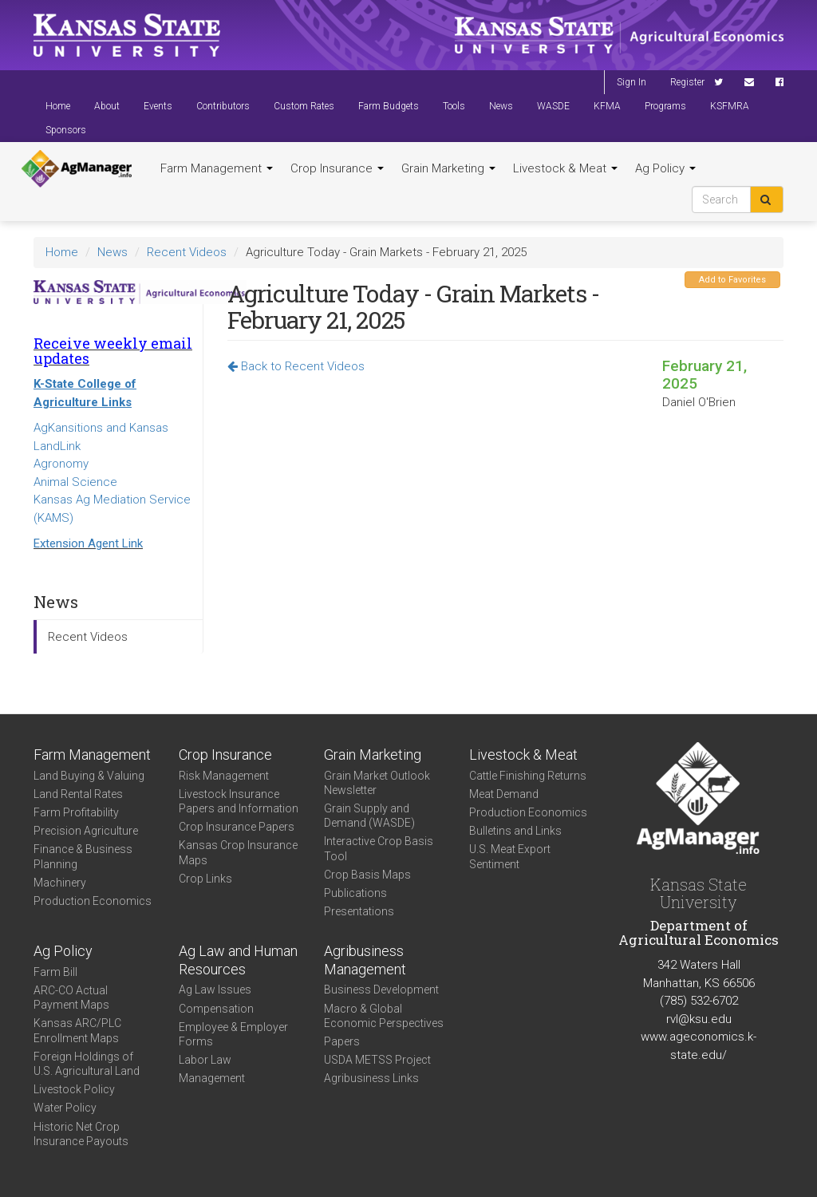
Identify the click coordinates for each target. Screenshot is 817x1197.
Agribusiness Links (371, 1078)
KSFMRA (729, 106)
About (107, 106)
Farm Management (216, 168)
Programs (665, 106)
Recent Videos (187, 252)
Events (158, 106)
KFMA (607, 106)
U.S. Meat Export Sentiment (510, 856)
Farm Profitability (76, 812)
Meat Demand (504, 794)
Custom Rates (304, 106)
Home (57, 106)
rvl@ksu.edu (699, 1019)
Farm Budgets (388, 106)
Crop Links (205, 878)
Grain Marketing (448, 168)
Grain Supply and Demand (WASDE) (369, 815)
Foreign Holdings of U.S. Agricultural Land (87, 1063)
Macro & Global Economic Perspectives (384, 1015)
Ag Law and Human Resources (238, 960)
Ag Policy (665, 168)
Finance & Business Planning (83, 856)
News (501, 106)
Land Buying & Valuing (89, 775)
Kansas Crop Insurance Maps (238, 852)
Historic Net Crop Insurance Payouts (81, 1134)
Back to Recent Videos (296, 366)
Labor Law (205, 1059)
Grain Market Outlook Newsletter (377, 782)
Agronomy (61, 463)
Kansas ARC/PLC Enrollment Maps (77, 1030)
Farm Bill (55, 972)
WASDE (553, 106)
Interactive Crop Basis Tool (378, 848)
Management (212, 1078)
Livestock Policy (74, 1089)
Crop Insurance (337, 168)
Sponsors (65, 130)
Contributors (223, 106)
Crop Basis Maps (367, 874)
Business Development (381, 989)
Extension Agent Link (88, 543)
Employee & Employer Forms (233, 1034)
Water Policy (65, 1107)
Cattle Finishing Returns (527, 775)
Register (687, 82)
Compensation (216, 1008)
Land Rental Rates (78, 794)
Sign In (631, 82)
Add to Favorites (732, 280)
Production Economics (93, 901)
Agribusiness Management (365, 960)
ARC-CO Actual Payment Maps (71, 997)
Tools (454, 106)
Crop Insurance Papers (236, 826)
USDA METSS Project (377, 1059)
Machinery (60, 882)
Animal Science (75, 482)
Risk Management (224, 775)
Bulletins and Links (515, 830)
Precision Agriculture (86, 830)
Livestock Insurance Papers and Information (238, 801)
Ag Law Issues (215, 989)
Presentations (359, 911)
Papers (342, 1041)
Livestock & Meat (565, 168)
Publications (355, 893)
